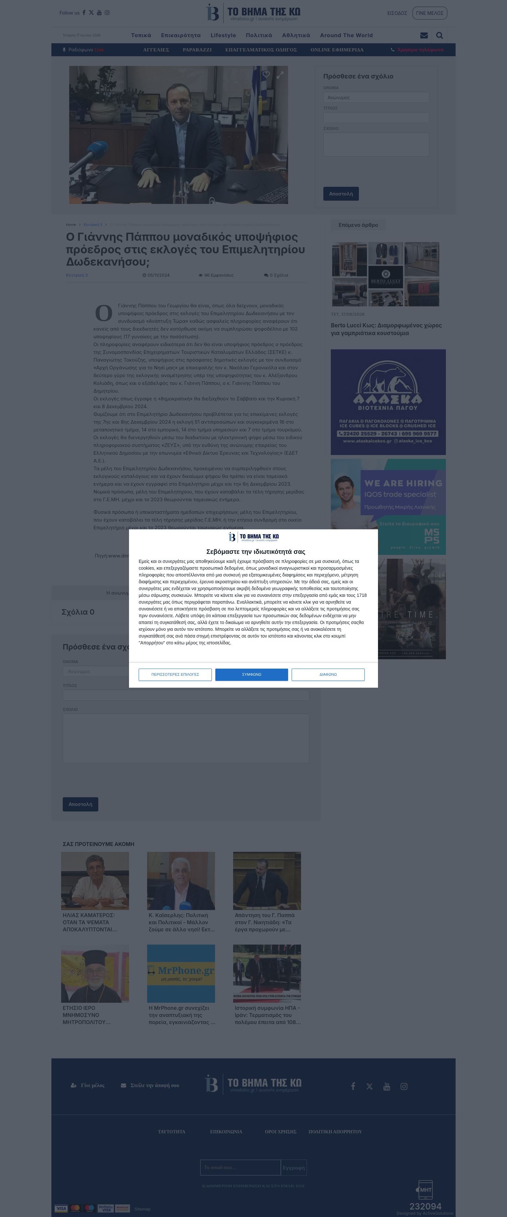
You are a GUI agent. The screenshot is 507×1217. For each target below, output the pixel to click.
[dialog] (253, 608)
